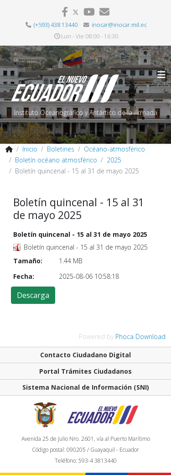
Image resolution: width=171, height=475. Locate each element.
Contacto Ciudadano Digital (85, 354)
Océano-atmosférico (114, 149)
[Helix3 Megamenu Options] (161, 74)
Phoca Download (140, 336)
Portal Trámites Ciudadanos (85, 371)
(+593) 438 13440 (56, 25)
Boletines (60, 149)
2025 (114, 160)
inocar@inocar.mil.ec (119, 25)
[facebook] (65, 11)
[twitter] (76, 11)
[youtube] (89, 11)
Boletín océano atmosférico (56, 160)
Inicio (29, 149)
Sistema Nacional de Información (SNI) (85, 387)
